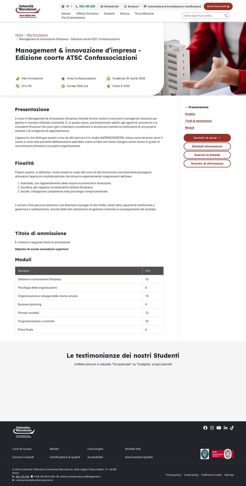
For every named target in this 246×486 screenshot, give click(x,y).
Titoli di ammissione (198, 121)
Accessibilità (95, 457)
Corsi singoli (95, 449)
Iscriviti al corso (207, 138)
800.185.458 (87, 6)
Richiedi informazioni (207, 146)
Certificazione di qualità (65, 457)
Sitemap (229, 474)
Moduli (189, 127)
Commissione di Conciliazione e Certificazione (174, 6)
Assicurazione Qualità (139, 457)
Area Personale (218, 6)
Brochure (133, 6)
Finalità (190, 114)
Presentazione (198, 107)
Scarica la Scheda (207, 155)
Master (54, 449)
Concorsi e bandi (23, 457)
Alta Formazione (37, 35)
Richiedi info (111, 6)
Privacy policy (173, 474)
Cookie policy (191, 474)
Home (19, 35)
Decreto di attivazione (207, 163)
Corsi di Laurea (21, 449)
